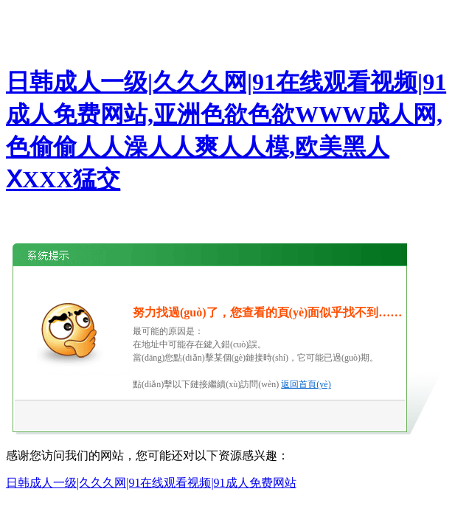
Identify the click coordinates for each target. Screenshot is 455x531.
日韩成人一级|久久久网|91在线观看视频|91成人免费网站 (151, 482)
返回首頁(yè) (305, 384)
